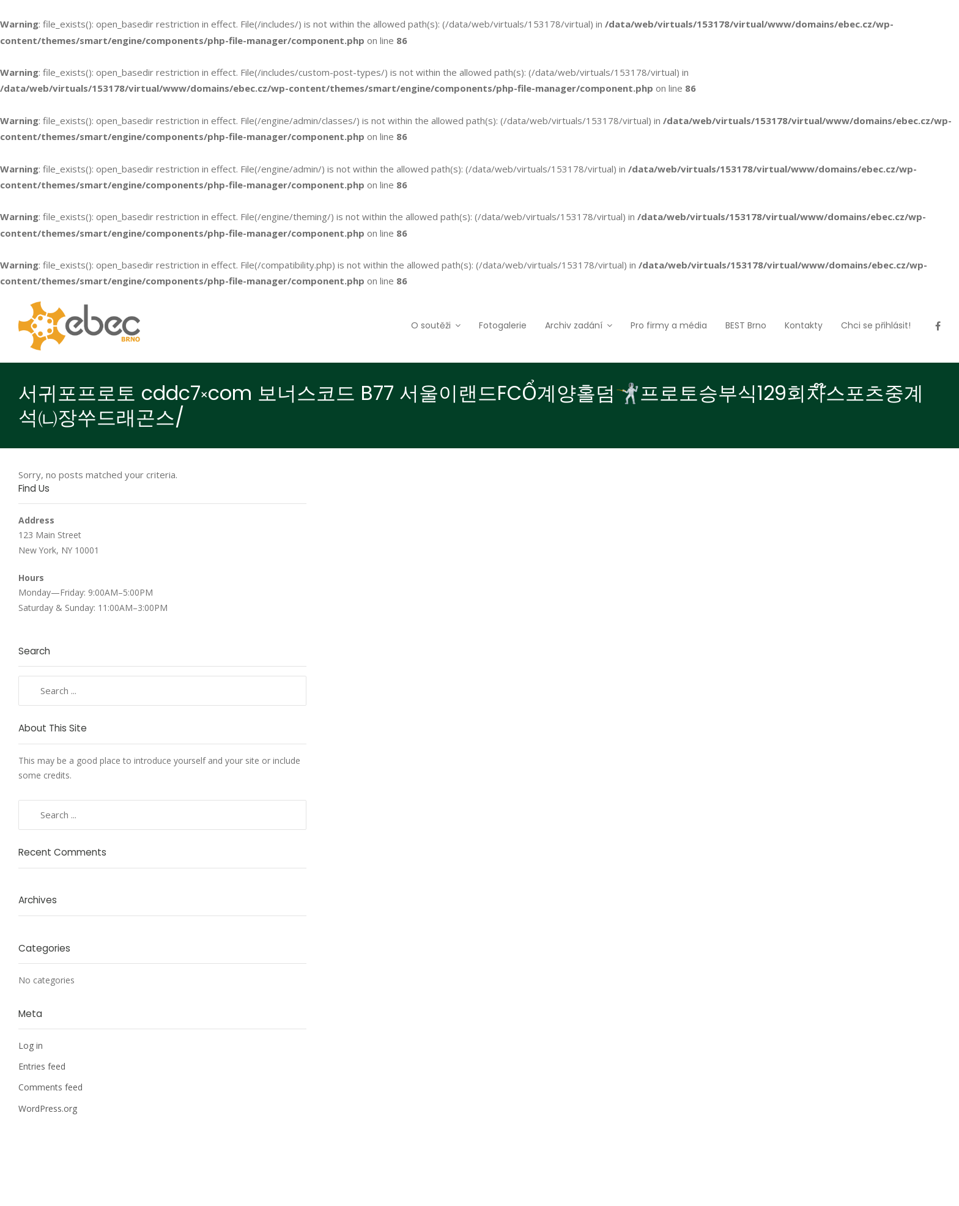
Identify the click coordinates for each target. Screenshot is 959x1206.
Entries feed (41, 1066)
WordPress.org (47, 1108)
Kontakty (804, 325)
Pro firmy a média (669, 325)
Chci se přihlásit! (876, 325)
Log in (30, 1045)
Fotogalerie (503, 325)
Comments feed (50, 1087)
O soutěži (431, 325)
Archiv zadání (573, 325)
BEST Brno (745, 325)
